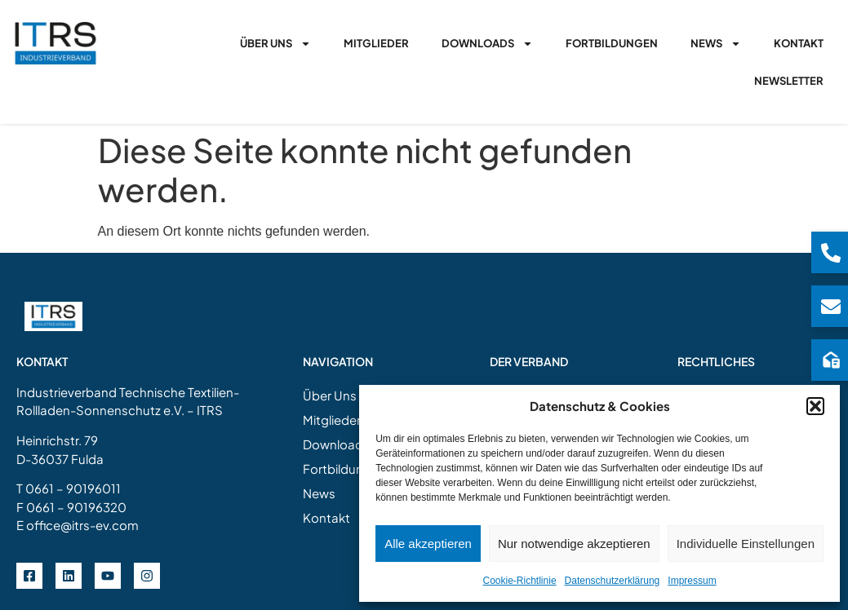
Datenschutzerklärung (612, 580)
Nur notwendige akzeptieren (574, 543)
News (715, 43)
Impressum (692, 580)
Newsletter (789, 80)
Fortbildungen (612, 43)
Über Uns (275, 43)
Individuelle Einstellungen (746, 543)
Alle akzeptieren (428, 543)
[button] (815, 406)
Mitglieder (376, 43)
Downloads (487, 43)
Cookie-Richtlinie (520, 580)
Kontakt (799, 43)
